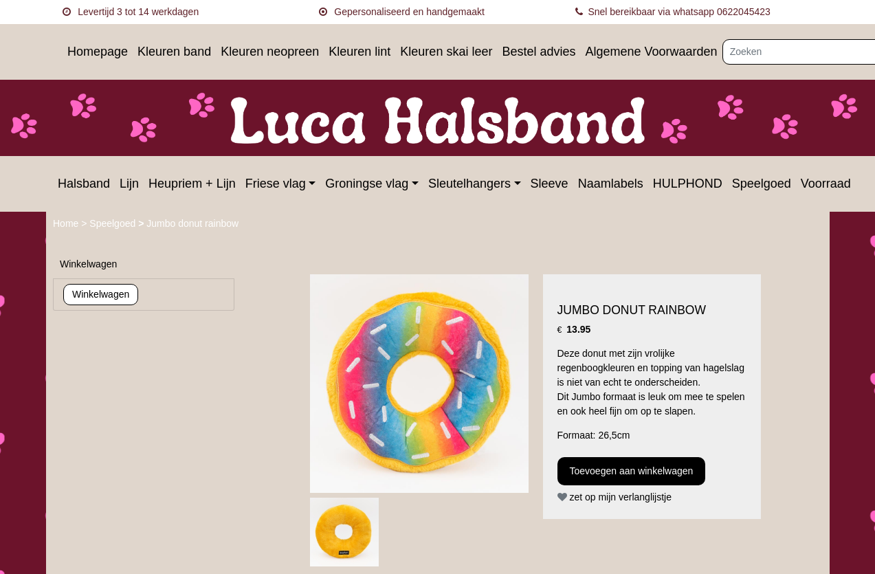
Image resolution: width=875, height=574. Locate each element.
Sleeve (549, 183)
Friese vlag (275, 183)
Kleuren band (174, 51)
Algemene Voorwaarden (651, 51)
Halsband (84, 183)
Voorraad (826, 183)
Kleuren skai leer (446, 51)
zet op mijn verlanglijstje (614, 497)
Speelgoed (761, 183)
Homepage (97, 51)
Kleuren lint (359, 51)
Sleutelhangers (469, 183)
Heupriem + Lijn (192, 183)
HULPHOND (687, 183)
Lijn (129, 183)
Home (67, 223)
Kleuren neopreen (270, 51)
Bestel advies (538, 51)
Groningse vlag (366, 183)
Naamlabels (610, 183)
